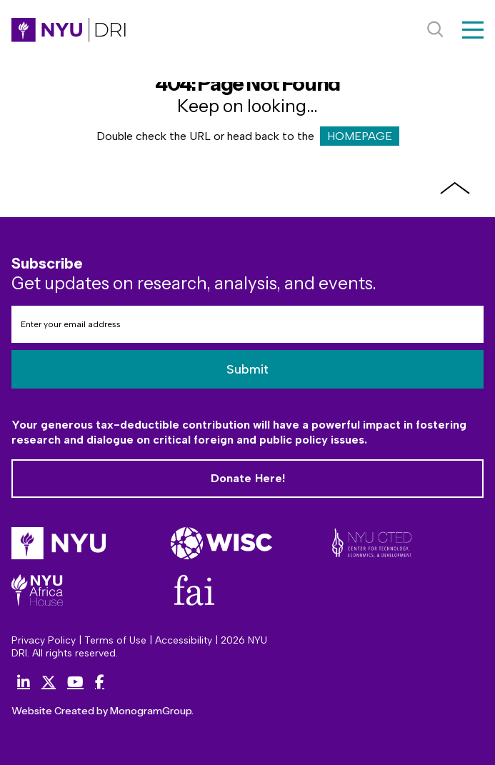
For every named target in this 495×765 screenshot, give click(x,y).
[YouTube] (75, 682)
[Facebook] (99, 682)
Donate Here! (247, 478)
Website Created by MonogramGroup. (91, 710)
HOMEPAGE (359, 136)
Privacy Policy (43, 640)
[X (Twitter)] (48, 682)
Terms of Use (115, 640)
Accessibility (183, 640)
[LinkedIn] (23, 682)
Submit (247, 368)
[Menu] (473, 30)
